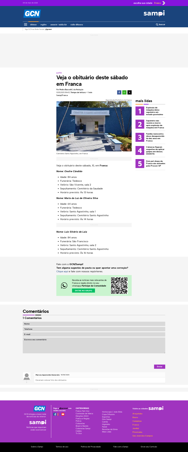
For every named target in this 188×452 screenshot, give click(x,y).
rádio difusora (76, 24)
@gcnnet (63, 408)
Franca (135, 424)
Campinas (137, 421)
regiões (44, 24)
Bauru (135, 417)
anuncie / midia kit (58, 24)
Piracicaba (137, 432)
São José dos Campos (142, 436)
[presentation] (147, 359)
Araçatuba (137, 413)
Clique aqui (62, 271)
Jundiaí (135, 428)
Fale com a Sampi (120, 447)
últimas (33, 24)
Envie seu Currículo (149, 447)
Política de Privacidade (91, 447)
